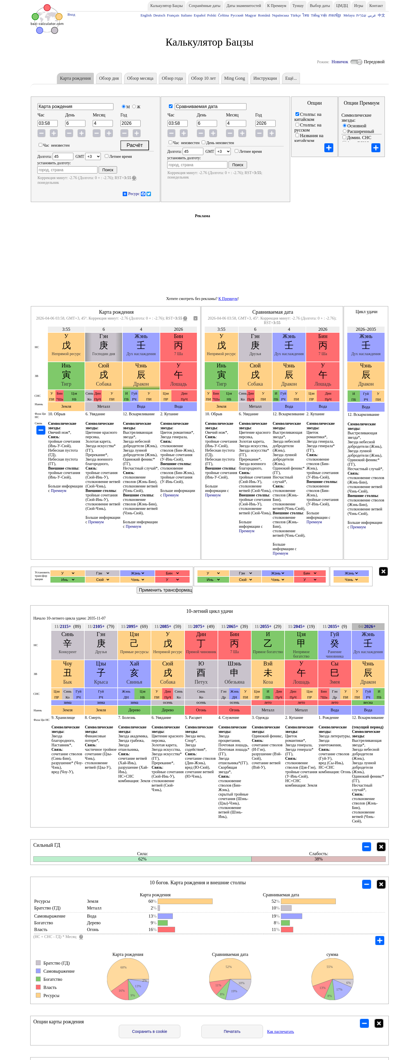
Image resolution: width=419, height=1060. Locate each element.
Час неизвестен (56, 145)
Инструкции (265, 78)
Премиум (58, 496)
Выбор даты (320, 6)
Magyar (250, 15)
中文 (381, 15)
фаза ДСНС (358, 145)
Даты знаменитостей (244, 6)
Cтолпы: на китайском (308, 119)
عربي (372, 15)
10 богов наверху (363, 173)
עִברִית (361, 15)
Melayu (349, 15)
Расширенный (360, 133)
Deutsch (159, 15)
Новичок (347, 62)
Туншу (298, 6)
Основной (356, 128)
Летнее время (120, 156)
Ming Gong (234, 78)
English (146, 15)
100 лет (354, 179)
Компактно (357, 167)
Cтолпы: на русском (308, 130)
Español (200, 15)
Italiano (186, 15)
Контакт (376, 6)
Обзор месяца (140, 78)
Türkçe (295, 15)
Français (173, 15)
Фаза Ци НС (311, 181)
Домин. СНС (359, 139)
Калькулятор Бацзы (166, 6)
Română (264, 15)
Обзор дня (109, 78)
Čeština (223, 15)
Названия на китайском (308, 140)
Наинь (306, 164)
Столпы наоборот (316, 187)
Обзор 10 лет (203, 78)
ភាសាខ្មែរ (335, 15)
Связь (305, 175)
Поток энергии (361, 162)
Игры (358, 6)
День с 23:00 (359, 185)
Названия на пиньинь (308, 151)
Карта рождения (75, 78)
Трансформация (362, 156)
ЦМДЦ (342, 6)
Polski (212, 15)
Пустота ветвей (314, 170)
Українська (280, 15)
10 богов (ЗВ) (312, 159)
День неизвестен (220, 143)
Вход (71, 14)
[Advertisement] (202, 263)
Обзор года (172, 78)
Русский (237, 15)
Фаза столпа (358, 151)
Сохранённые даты (204, 6)
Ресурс (131, 193)
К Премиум (276, 6)
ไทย (305, 15)
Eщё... (291, 78)
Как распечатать (280, 1037)
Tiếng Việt (319, 15)
